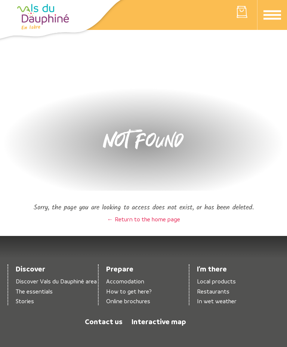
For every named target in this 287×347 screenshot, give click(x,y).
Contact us (104, 321)
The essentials (34, 291)
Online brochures (128, 301)
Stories (25, 301)
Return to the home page (43, 17)
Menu (272, 15)
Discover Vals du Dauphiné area (56, 281)
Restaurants (213, 291)
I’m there (212, 268)
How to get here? (129, 291)
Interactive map (159, 321)
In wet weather (217, 301)
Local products (216, 281)
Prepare (119, 268)
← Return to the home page (143, 219)
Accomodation (125, 281)
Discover (30, 268)
